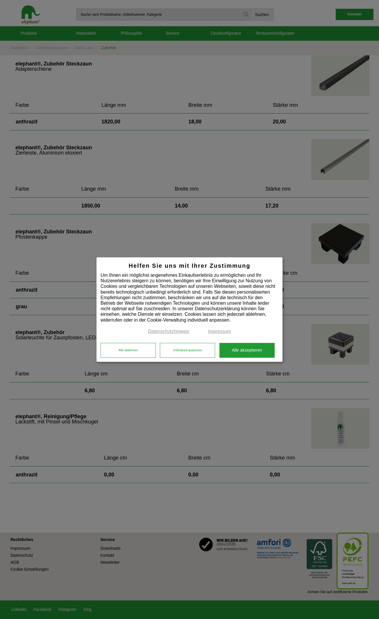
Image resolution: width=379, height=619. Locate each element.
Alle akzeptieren (247, 350)
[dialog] (189, 309)
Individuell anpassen (187, 350)
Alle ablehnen (128, 350)
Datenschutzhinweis (168, 331)
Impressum (219, 331)
